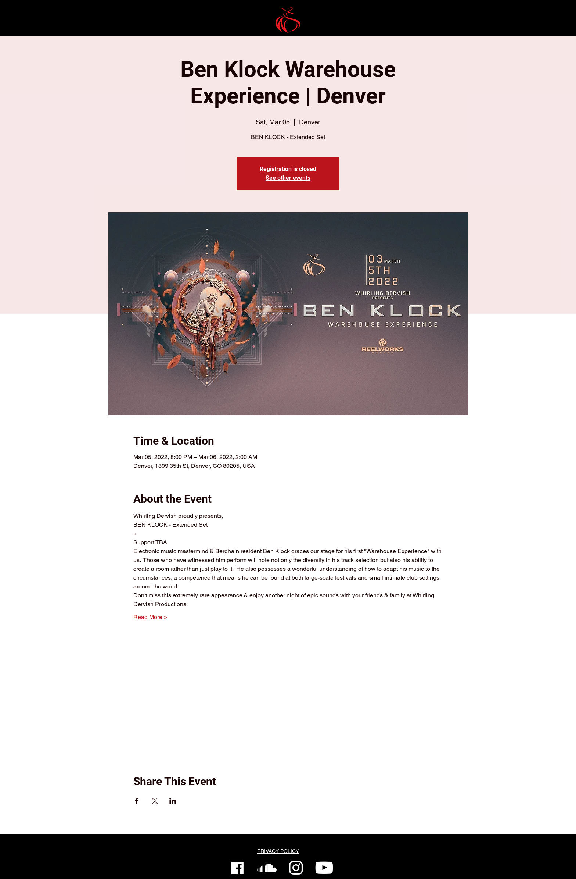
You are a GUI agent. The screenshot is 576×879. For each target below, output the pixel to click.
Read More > (150, 616)
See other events (288, 177)
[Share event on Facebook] (136, 801)
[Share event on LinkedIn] (172, 801)
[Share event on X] (154, 801)
